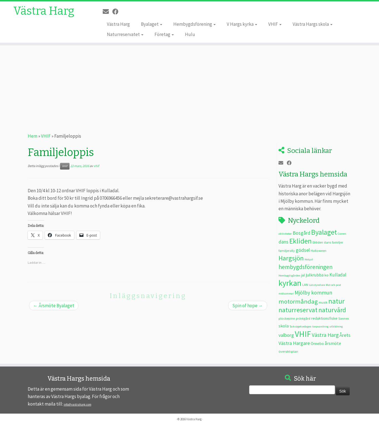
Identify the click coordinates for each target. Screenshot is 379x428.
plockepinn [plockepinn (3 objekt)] (287, 318)
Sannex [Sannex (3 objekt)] (343, 318)
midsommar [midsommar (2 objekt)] (286, 293)
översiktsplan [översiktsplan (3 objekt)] (288, 351)
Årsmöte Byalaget (53, 306)
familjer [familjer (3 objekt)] (337, 242)
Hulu (190, 34)
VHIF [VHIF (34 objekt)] (303, 334)
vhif (96, 166)
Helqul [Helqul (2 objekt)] (309, 259)
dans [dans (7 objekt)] (283, 242)
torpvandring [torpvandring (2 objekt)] (320, 326)
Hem (32, 136)
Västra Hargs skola (312, 24)
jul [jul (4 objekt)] (303, 275)
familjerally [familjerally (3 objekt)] (287, 250)
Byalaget (151, 24)
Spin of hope (247, 306)
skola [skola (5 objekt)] (284, 326)
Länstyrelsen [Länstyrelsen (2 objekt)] (317, 285)
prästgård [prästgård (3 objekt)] (303, 318)
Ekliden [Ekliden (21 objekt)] (300, 241)
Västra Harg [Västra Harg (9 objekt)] (325, 334)
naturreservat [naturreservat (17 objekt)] (298, 310)
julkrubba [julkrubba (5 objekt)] (315, 275)
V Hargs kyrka (242, 24)
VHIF (275, 24)
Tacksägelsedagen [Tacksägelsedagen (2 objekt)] (300, 326)
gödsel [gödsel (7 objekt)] (303, 250)
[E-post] (107, 12)
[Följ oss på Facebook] (117, 12)
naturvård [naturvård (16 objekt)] (332, 310)
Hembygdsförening (194, 24)
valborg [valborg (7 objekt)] (286, 335)
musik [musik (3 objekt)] (323, 302)
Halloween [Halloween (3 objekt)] (318, 250)
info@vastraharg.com (77, 404)
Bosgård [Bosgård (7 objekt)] (301, 233)
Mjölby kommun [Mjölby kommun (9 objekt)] (313, 292)
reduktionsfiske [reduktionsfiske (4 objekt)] (324, 318)
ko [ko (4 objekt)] (326, 275)
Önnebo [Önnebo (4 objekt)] (317, 343)
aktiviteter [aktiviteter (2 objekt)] (285, 233)
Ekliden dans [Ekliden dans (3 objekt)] (322, 242)
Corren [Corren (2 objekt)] (342, 233)
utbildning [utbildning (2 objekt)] (336, 326)
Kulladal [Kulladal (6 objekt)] (337, 275)
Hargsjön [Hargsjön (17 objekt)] (291, 258)
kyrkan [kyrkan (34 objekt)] (290, 283)
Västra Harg (43, 11)
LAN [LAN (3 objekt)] (305, 284)
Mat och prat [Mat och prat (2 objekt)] (333, 285)
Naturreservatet (125, 34)
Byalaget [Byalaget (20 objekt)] (324, 232)
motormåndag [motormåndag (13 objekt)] (298, 301)
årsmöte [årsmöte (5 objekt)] (333, 343)
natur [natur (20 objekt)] (336, 301)
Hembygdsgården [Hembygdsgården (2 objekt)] (289, 275)
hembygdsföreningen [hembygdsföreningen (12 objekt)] (305, 267)
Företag (164, 34)
